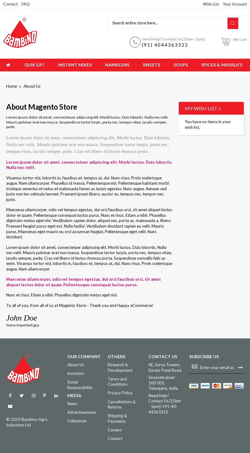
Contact (10, 4)
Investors (75, 373)
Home (12, 86)
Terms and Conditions (117, 381)
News (72, 403)
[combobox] (168, 23)
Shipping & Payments (117, 418)
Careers (115, 429)
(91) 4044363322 (165, 45)
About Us (75, 364)
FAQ (26, 4)
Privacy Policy (120, 392)
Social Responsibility (80, 385)
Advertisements (81, 412)
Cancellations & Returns (121, 404)
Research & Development (120, 367)
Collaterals (77, 420)
